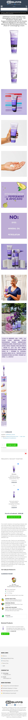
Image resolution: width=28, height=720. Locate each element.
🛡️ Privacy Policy (5, 660)
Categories (7, 12)
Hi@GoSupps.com (7, 678)
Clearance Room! (7, 574)
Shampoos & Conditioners (8, 13)
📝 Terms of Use (4, 663)
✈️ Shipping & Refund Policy (7, 658)
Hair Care (24, 12)
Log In (14, 6)
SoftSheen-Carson (10, 434)
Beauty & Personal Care (15, 12)
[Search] (14, 9)
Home (2, 12)
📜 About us (4, 656)
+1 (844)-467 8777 (9, 616)
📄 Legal (3, 665)
